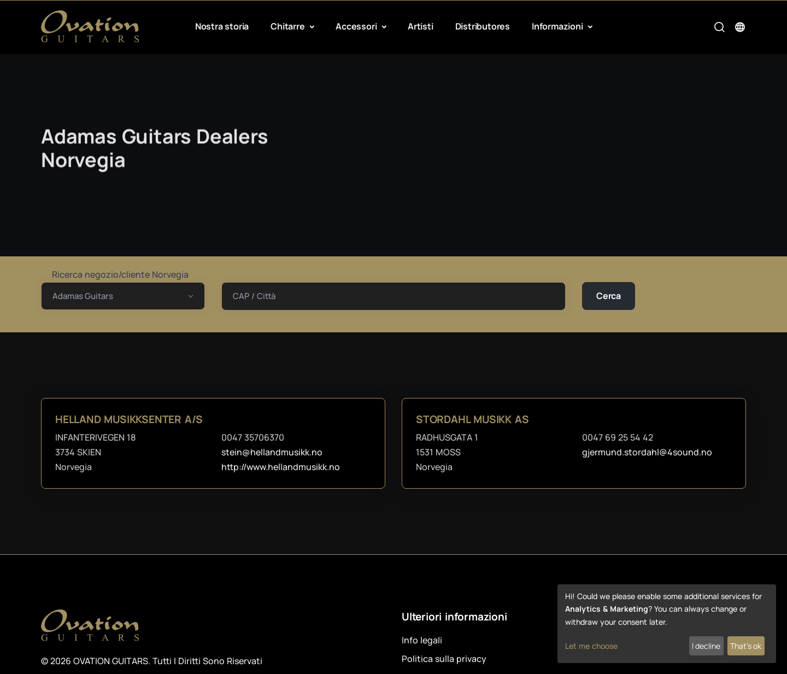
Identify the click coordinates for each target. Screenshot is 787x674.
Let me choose (591, 646)
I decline (706, 646)
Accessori (357, 26)
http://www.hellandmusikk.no (280, 467)
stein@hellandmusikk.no (271, 452)
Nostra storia (222, 26)
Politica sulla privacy (444, 659)
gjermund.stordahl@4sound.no (647, 452)
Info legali (422, 640)
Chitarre (289, 26)
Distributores (482, 26)
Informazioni (558, 26)
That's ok (745, 646)
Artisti (420, 26)
